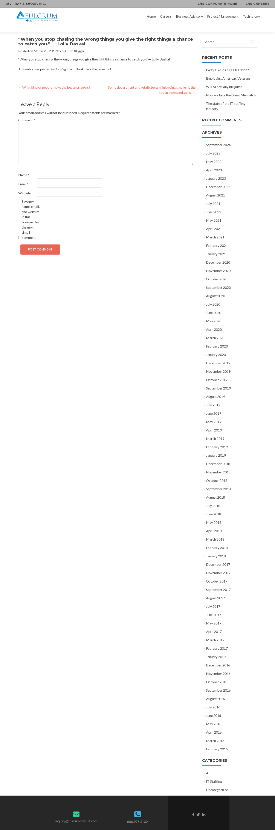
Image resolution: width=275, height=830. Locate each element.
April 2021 (214, 221)
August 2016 (215, 691)
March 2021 (215, 229)
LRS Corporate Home (217, 3)
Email (23, 176)
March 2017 (215, 632)
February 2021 (217, 238)
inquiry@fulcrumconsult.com (76, 813)
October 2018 (216, 473)
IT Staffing (214, 774)
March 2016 (215, 733)
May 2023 (213, 154)
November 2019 (218, 364)
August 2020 (215, 288)
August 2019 (215, 389)
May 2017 (213, 616)
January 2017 (216, 649)
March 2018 (215, 532)
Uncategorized (64, 61)
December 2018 (218, 456)
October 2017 (216, 574)
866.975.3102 (137, 814)
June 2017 (213, 607)
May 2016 (213, 716)
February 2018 (217, 540)
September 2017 (218, 582)
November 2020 (218, 263)
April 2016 (214, 725)
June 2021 (213, 204)
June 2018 (213, 506)
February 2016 (217, 741)
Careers (166, 16)
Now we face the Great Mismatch (231, 87)
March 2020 (215, 330)
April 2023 (214, 162)
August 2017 (215, 590)
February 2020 (217, 339)
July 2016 (213, 699)
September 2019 (218, 381)
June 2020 (213, 305)
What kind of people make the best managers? (54, 80)
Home (151, 16)
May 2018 (213, 515)
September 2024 (218, 137)
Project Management (222, 16)
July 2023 (213, 146)
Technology (251, 16)
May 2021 (213, 213)
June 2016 (213, 708)
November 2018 (218, 464)
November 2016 (218, 666)
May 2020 (213, 313)
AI (207, 765)
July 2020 (213, 297)
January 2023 (216, 171)
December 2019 (218, 355)
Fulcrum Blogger (73, 43)
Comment (26, 112)
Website (24, 185)
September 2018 (218, 481)
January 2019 (216, 448)
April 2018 (214, 523)
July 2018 (213, 498)
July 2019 (213, 397)
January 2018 (216, 548)
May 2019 (213, 414)
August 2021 (215, 187)
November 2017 (218, 565)
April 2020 (214, 322)
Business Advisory (189, 16)
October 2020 (216, 271)
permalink (105, 61)
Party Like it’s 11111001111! (227, 62)
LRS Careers (258, 3)
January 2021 (216, 246)
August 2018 (215, 490)
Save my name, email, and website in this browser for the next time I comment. (31, 212)
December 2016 (218, 657)
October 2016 (216, 674)
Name (23, 167)
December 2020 (218, 255)
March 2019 (215, 431)
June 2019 (213, 406)
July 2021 (213, 196)
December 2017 (218, 557)
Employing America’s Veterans (228, 71)
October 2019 (216, 372)
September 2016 (218, 683)
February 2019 (217, 439)
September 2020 (218, 280)
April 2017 (214, 624)
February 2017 (217, 641)
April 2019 (214, 422)
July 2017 (213, 599)
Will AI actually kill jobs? (224, 79)
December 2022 (218, 179)
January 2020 (216, 347)
